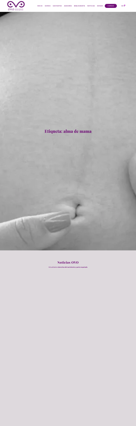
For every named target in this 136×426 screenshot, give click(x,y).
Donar (100, 6)
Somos (48, 6)
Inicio (40, 6)
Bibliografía (79, 6)
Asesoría (68, 6)
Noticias (91, 6)
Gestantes (57, 6)
